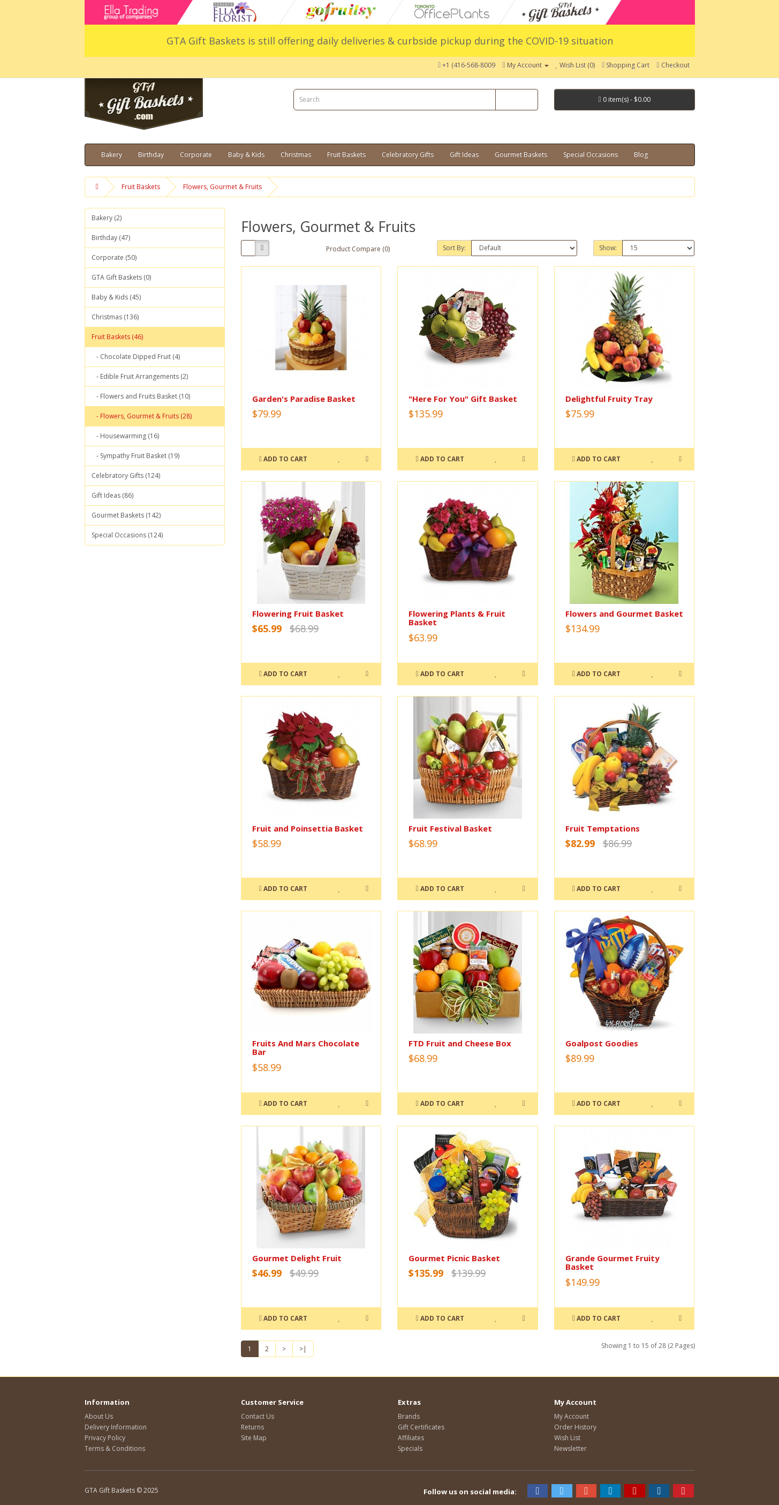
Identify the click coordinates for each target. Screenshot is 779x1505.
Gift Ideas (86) (112, 495)
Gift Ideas (464, 154)
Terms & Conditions (115, 1448)
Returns (252, 1427)
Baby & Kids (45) (116, 297)
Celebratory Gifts (408, 154)
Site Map (254, 1437)
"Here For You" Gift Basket (463, 398)
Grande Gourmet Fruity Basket (612, 1262)
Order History (575, 1427)
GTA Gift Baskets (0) (121, 277)
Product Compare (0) (358, 248)
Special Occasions (590, 154)
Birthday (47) (111, 237)
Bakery (111, 154)
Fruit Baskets (346, 154)
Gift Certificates (421, 1427)
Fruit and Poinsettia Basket (307, 828)
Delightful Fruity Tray (609, 398)
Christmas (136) (115, 316)
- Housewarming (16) (125, 435)
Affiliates (411, 1437)
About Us (99, 1416)
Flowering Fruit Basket (298, 613)
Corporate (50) (114, 257)
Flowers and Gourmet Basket (624, 613)
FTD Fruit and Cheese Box (460, 1043)
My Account (571, 1416)
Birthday (151, 154)
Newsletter (570, 1448)
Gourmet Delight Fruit (297, 1258)
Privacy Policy (105, 1437)
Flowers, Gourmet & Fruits (222, 186)
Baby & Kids (246, 154)
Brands (409, 1416)
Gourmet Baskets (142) (126, 515)
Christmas (296, 154)
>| (303, 1348)
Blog (641, 154)
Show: (608, 247)
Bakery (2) (107, 217)
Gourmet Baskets (521, 154)
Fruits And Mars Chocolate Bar (305, 1048)
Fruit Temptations (602, 828)
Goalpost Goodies (601, 1043)
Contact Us (257, 1416)
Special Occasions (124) (127, 535)
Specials (410, 1448)
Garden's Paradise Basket (304, 398)
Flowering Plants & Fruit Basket (457, 618)
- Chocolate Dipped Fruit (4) (136, 356)
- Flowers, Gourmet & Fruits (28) (142, 416)
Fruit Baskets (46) (117, 336)
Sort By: (454, 247)
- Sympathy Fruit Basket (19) (135, 455)
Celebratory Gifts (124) (126, 475)
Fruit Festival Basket (450, 828)
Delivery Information (116, 1427)
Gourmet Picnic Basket (454, 1258)
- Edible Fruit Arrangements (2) (140, 376)
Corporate (196, 154)
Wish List (567, 1437)
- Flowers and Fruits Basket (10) (141, 396)
